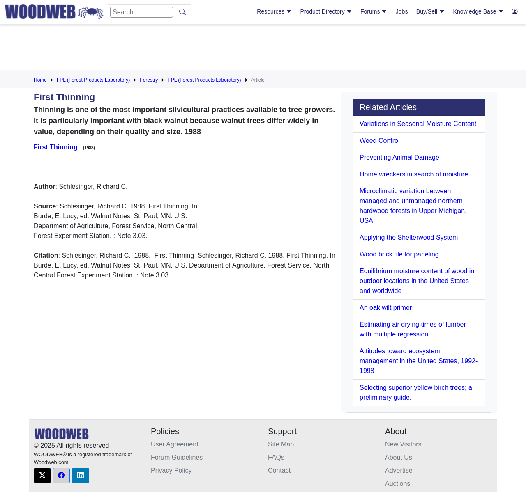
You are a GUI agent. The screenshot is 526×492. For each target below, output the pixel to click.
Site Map (281, 444)
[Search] (141, 12)
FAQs (276, 457)
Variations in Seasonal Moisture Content (418, 123)
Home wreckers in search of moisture (414, 174)
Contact (279, 470)
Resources (274, 11)
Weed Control (380, 140)
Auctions (397, 483)
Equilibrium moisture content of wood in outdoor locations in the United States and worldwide (417, 281)
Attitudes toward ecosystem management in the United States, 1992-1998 (419, 361)
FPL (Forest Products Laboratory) (93, 80)
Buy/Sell (430, 11)
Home (40, 80)
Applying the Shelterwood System (409, 237)
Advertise (399, 470)
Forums (373, 11)
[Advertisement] (263, 48)
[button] (42, 475)
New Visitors (403, 444)
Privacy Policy (171, 470)
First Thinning (56, 147)
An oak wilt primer (386, 307)
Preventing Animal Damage (399, 157)
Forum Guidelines (177, 457)
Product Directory (326, 11)
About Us (398, 457)
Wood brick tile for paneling (399, 254)
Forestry (149, 80)
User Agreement (174, 444)
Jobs (402, 11)
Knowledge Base (478, 11)
